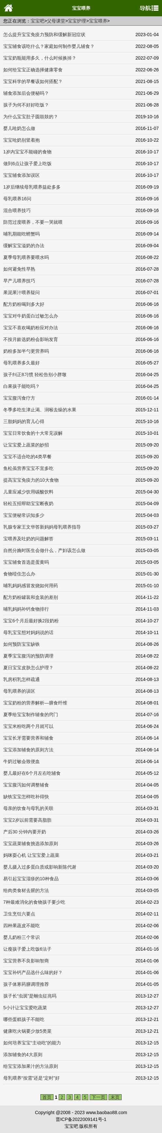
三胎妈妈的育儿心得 (23, 421)
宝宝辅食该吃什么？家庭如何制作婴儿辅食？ (49, 46)
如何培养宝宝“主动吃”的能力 (32, 1042)
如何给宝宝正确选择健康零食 (33, 69)
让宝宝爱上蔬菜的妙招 (26, 444)
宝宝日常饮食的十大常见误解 (33, 433)
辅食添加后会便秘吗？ (26, 93)
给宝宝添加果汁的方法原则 (30, 1066)
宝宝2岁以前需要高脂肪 (27, 820)
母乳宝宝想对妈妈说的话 (28, 632)
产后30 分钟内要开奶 (24, 831)
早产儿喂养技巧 (19, 280)
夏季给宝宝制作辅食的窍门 (30, 714)
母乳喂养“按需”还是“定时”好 (31, 1078)
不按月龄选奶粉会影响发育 (30, 339)
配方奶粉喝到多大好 (23, 304)
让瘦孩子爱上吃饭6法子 (27, 949)
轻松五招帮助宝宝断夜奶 (28, 503)
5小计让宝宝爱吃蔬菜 (25, 1007)
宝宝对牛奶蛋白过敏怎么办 (30, 316)
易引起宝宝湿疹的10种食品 (31, 878)
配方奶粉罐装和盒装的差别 (30, 597)
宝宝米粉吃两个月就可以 (28, 726)
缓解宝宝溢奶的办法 (23, 245)
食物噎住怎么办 (19, 573)
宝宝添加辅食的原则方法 (28, 749)
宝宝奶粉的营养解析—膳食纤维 (35, 702)
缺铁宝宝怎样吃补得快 (26, 796)
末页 (115, 1097)
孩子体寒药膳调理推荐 (26, 984)
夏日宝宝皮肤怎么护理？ (28, 667)
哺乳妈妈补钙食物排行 (26, 609)
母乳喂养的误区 (19, 691)
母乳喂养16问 (17, 198)
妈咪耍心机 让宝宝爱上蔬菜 (31, 855)
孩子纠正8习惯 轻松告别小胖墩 (34, 374)
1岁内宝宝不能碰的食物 (27, 151)
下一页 (98, 1097)
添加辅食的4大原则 (22, 1054)
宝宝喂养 (98, 20)
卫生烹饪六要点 (19, 913)
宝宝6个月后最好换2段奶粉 (31, 620)
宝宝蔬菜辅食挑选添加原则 (30, 843)
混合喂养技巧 (17, 210)
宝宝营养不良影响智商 (26, 960)
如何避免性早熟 (19, 269)
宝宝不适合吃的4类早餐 (27, 456)
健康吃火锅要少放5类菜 (27, 1031)
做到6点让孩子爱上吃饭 (27, 163)
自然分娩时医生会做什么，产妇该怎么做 (44, 550)
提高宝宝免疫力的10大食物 (31, 480)
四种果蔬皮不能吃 (21, 925)
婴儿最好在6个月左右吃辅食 (32, 773)
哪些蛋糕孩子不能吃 (23, 1019)
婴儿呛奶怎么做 (19, 128)
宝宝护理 (77, 20)
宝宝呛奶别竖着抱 (21, 140)
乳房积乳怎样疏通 (21, 679)
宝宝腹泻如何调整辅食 (26, 784)
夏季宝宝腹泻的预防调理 (28, 656)
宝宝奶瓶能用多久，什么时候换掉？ (39, 58)
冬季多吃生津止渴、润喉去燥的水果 (39, 409)
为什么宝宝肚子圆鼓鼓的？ (30, 116)
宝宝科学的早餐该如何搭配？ (33, 81)
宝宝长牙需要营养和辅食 (28, 738)
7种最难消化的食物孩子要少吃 (34, 902)
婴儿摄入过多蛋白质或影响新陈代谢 (39, 867)
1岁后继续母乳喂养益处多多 (32, 187)
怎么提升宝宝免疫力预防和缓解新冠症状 (44, 34)
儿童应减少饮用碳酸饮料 (28, 491)
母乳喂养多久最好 (21, 362)
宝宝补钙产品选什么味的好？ (33, 972)
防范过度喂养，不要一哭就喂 (33, 222)
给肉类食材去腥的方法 (26, 890)
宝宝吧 (37, 20)
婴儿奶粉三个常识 (21, 937)
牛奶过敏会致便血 (21, 761)
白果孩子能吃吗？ (21, 386)
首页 (47, 1097)
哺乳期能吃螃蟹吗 (21, 233)
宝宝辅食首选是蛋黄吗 (26, 562)
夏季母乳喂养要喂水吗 (26, 257)
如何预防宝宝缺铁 (21, 644)
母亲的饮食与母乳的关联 (28, 808)
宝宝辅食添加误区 (21, 175)
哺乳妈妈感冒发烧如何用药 (30, 585)
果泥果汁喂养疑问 (21, 292)
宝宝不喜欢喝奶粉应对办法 (30, 327)
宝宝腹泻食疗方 (19, 398)
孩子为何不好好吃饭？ (26, 104)
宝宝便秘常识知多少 (23, 515)
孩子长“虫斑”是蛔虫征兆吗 (29, 995)
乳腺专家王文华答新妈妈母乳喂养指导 (42, 527)
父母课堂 (56, 20)
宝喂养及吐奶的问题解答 (28, 538)
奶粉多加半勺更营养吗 (26, 351)
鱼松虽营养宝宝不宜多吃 (28, 468)
